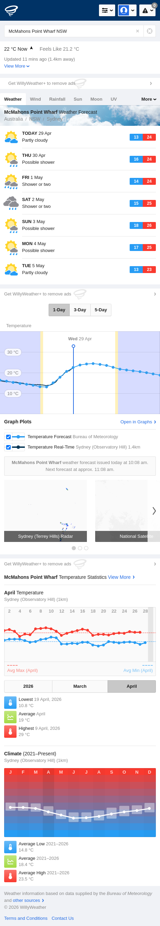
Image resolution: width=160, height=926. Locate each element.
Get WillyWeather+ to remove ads (41, 83)
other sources (26, 900)
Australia (13, 119)
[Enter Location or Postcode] (80, 31)
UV (114, 99)
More (146, 99)
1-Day (59, 309)
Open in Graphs (136, 421)
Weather (13, 99)
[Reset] (137, 31)
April (132, 686)
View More (14, 66)
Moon (96, 99)
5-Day (101, 309)
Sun (78, 99)
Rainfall (57, 99)
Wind (35, 99)
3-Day (80, 309)
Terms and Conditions (26, 918)
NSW (34, 119)
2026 (28, 686)
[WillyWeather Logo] (15, 10)
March (80, 686)
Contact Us (63, 918)
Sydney (55, 119)
